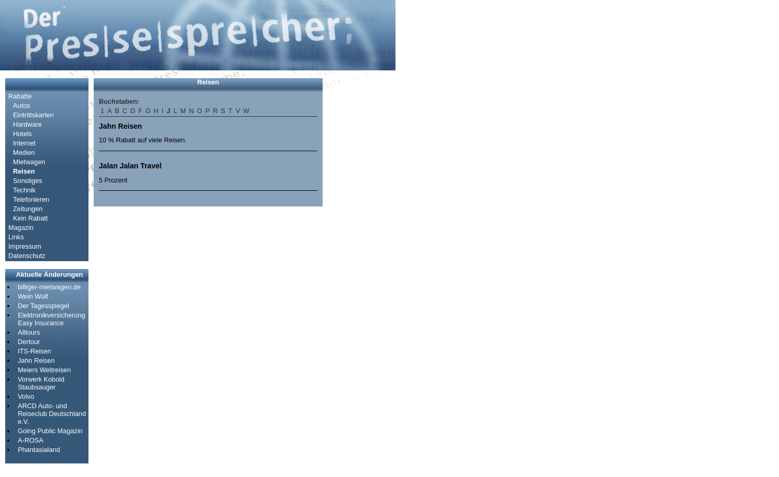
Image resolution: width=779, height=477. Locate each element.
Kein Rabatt (30, 218)
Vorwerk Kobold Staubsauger (41, 383)
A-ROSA (30, 440)
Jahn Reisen (36, 360)
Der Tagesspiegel (43, 306)
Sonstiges (27, 181)
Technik (24, 190)
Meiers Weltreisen (44, 370)
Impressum (24, 246)
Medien (24, 152)
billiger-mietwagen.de (49, 287)
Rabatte (20, 96)
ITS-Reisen (34, 351)
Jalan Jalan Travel (130, 166)
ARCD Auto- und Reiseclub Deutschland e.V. (52, 413)
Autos (21, 105)
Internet (24, 143)
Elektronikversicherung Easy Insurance (51, 319)
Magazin (20, 227)
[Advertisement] (359, 234)
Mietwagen (29, 162)
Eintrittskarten (33, 115)
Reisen (24, 171)
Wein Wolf (33, 296)
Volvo (26, 396)
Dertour (29, 342)
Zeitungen (28, 209)
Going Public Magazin (50, 431)
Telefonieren (31, 199)
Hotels (22, 134)
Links (16, 237)
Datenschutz (26, 256)
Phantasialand (39, 450)
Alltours (29, 332)
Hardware (27, 124)
